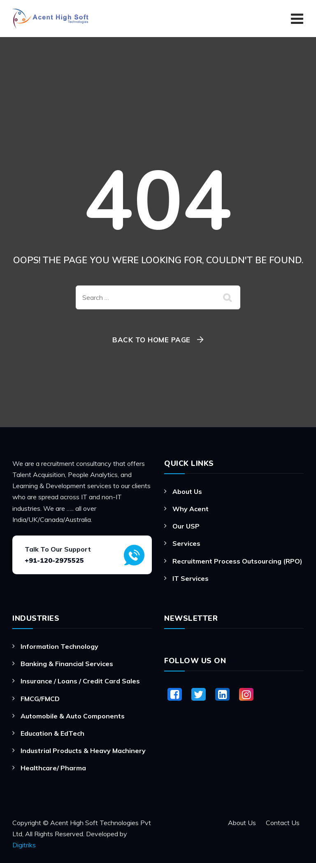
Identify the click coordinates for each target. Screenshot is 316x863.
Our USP (186, 526)
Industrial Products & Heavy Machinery (83, 750)
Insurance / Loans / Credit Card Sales (80, 681)
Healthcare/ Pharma (53, 768)
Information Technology (59, 646)
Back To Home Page (151, 339)
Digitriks (24, 845)
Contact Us (283, 823)
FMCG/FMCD (40, 699)
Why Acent (190, 509)
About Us (187, 491)
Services (186, 543)
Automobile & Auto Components (73, 716)
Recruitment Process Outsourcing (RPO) (237, 561)
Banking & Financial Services (67, 664)
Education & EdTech (52, 733)
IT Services (190, 578)
